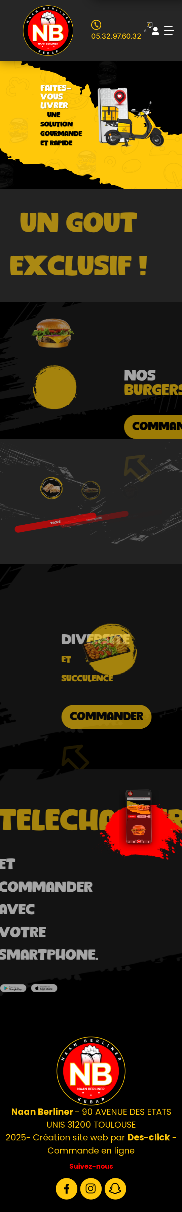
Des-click (149, 1137)
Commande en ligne (91, 1150)
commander (127, 717)
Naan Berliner (43, 1112)
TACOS (54, 517)
